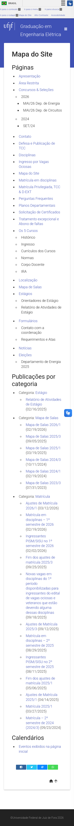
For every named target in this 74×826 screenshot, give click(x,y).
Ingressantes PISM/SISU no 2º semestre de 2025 (40, 662)
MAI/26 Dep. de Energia (41, 103)
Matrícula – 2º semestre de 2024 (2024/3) (40, 723)
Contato (25, 136)
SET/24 (29, 126)
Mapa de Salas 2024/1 (43, 471)
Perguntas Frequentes (36, 198)
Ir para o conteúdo (10, 9)
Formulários (28, 321)
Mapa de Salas (30, 287)
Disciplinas (27, 155)
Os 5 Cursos (28, 231)
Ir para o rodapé (9, 15)
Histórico (28, 237)
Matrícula (43, 496)
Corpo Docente (32, 264)
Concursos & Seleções (36, 90)
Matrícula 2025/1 (39, 706)
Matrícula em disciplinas (37, 180)
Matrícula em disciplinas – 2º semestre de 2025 (40, 640)
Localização (28, 280)
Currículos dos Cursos (38, 251)
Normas (27, 258)
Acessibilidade (58, 15)
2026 (25, 97)
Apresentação (29, 76)
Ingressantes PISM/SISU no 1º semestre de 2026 (40, 541)
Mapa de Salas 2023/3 (43, 483)
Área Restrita (29, 83)
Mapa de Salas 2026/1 (43, 425)
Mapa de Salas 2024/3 (43, 460)
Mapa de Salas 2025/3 (43, 436)
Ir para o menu (32, 9)
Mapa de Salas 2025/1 (43, 448)
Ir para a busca (53, 9)
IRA (23, 271)
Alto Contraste (41, 15)
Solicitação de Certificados (39, 212)
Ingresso (28, 244)
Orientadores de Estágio (39, 301)
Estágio (41, 393)
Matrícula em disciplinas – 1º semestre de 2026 (40, 519)
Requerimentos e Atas (38, 339)
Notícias (25, 348)
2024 (25, 119)
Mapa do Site (25, 15)
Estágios (25, 294)
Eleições (25, 355)
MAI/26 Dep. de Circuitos (42, 110)
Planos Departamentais (37, 205)
